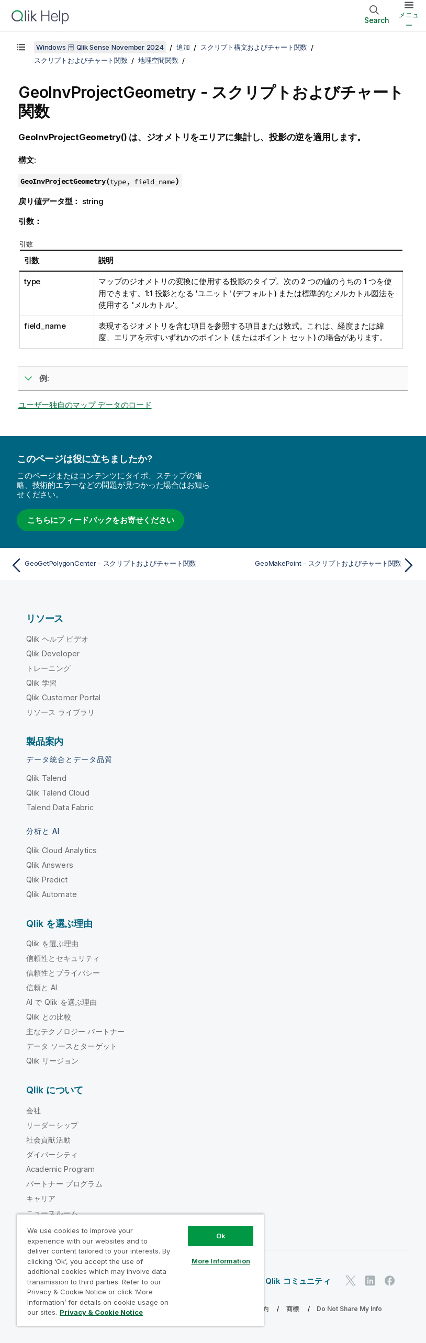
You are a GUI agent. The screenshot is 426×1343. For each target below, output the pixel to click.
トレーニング (48, 668)
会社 (33, 1110)
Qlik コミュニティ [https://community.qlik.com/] (298, 1281)
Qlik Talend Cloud (57, 792)
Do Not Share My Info (349, 1309)
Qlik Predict (47, 879)
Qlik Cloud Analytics (61, 850)
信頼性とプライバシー (63, 972)
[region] (140, 1270)
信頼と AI (41, 987)
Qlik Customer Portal (63, 697)
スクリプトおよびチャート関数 (81, 60)
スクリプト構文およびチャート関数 (253, 47)
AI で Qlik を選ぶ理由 (61, 1002)
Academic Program (60, 1169)
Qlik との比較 (48, 1016)
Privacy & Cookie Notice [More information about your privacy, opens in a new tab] (101, 1312)
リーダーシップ (52, 1125)
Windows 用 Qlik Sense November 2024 (100, 47)
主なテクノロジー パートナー (75, 1031)
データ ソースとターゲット (71, 1046)
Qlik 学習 (41, 682)
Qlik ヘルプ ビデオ (57, 638)
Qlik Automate (51, 894)
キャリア (41, 1198)
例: (44, 378)
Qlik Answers (49, 864)
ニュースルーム (52, 1212)
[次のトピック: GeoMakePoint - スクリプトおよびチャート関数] (317, 565)
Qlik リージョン (52, 1060)
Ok (221, 1236)
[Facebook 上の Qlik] (390, 1281)
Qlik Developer (53, 653)
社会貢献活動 (48, 1139)
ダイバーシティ (52, 1154)
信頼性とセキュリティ (63, 958)
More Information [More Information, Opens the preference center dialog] (221, 1261)
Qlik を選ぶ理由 (52, 943)
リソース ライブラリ (60, 712)
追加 (183, 47)
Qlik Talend (46, 778)
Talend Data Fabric (60, 807)
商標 (292, 1309)
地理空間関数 (158, 60)
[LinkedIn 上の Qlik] (370, 1281)
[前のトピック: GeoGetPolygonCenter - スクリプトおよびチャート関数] (108, 565)
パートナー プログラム (64, 1183)
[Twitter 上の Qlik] (350, 1281)
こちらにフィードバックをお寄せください (100, 520)
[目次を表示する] (21, 47)
